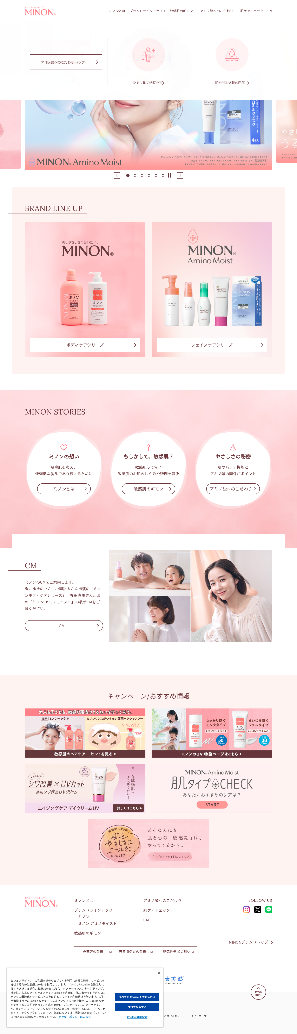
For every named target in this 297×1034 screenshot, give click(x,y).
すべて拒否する (137, 1007)
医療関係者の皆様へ (134, 951)
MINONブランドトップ (248, 942)
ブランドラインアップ (146, 10)
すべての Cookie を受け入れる (137, 997)
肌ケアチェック (251, 10)
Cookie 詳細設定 (137, 1017)
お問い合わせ (172, 1016)
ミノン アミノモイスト (97, 923)
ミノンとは (117, 10)
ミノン (84, 916)
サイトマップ (198, 1016)
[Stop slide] (169, 175)
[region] (85, 997)
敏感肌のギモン (181, 10)
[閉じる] (159, 973)
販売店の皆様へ (95, 951)
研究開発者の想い (176, 951)
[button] (117, 175)
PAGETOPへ (258, 993)
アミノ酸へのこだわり (216, 10)
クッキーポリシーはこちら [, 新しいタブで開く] (75, 1017)
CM (270, 10)
